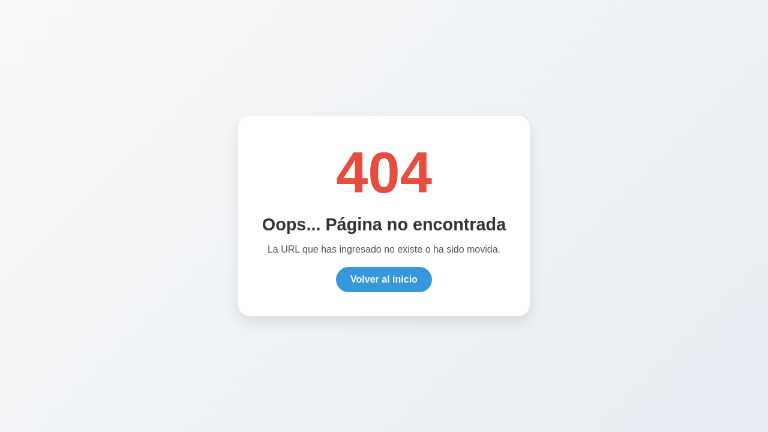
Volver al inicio (384, 280)
